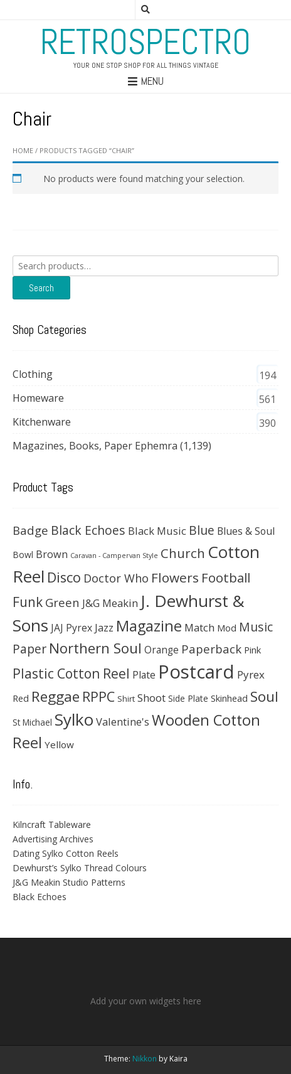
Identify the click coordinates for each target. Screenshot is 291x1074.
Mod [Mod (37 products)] (226, 627)
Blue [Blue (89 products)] (201, 530)
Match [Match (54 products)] (199, 627)
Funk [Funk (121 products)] (28, 602)
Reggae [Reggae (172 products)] (55, 696)
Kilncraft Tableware (52, 824)
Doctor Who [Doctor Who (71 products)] (116, 578)
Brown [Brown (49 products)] (52, 554)
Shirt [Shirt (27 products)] (126, 698)
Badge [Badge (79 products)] (30, 530)
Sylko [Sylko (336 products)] (74, 719)
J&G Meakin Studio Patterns (69, 882)
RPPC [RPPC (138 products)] (98, 696)
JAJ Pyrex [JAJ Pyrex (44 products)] (71, 628)
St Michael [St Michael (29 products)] (32, 722)
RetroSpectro (145, 42)
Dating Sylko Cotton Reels (66, 853)
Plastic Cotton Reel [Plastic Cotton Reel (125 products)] (71, 673)
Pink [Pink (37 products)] (252, 649)
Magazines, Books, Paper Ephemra (95, 446)
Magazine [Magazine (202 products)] (149, 626)
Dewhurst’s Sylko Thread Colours (80, 868)
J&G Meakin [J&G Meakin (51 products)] (110, 603)
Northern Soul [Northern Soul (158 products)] (95, 648)
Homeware (38, 398)
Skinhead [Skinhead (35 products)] (229, 698)
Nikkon (144, 1058)
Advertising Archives (53, 839)
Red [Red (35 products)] (21, 698)
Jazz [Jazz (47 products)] (104, 628)
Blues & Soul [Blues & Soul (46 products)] (246, 531)
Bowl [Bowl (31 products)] (23, 555)
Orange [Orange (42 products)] (161, 650)
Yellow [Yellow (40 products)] (59, 744)
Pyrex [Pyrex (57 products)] (251, 674)
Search (41, 288)
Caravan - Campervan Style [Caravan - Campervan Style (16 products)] (114, 555)
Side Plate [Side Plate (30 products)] (188, 698)
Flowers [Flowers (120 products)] (175, 577)
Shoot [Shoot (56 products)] (151, 697)
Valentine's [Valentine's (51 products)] (122, 721)
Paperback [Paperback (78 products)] (211, 649)
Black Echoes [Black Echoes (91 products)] (88, 530)
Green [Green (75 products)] (62, 602)
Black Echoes (39, 897)
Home (23, 150)
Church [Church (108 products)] (183, 553)
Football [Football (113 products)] (225, 577)
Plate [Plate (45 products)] (144, 675)
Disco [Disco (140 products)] (64, 577)
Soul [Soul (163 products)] (264, 696)
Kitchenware (42, 422)
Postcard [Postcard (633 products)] (196, 671)
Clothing (33, 374)
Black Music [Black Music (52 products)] (157, 531)
